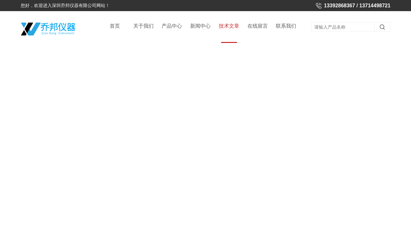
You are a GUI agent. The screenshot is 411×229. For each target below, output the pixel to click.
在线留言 (257, 26)
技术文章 (229, 33)
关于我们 (143, 26)
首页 (115, 26)
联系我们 (286, 26)
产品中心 (172, 26)
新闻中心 (200, 26)
